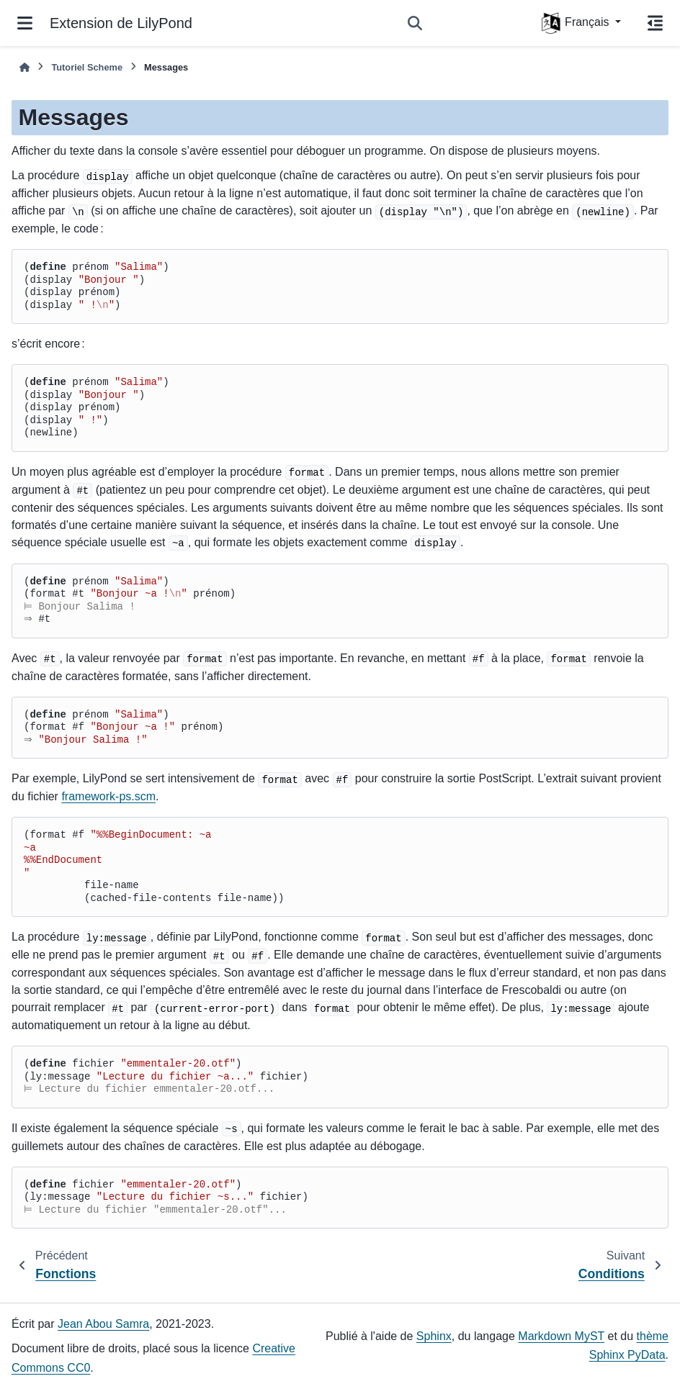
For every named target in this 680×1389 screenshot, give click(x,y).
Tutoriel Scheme (86, 67)
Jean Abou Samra (103, 1324)
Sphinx (434, 1336)
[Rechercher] (415, 23)
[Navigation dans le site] (25, 23)
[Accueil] (24, 67)
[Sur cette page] (655, 23)
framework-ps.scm (108, 796)
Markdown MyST (561, 1336)
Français (576, 23)
